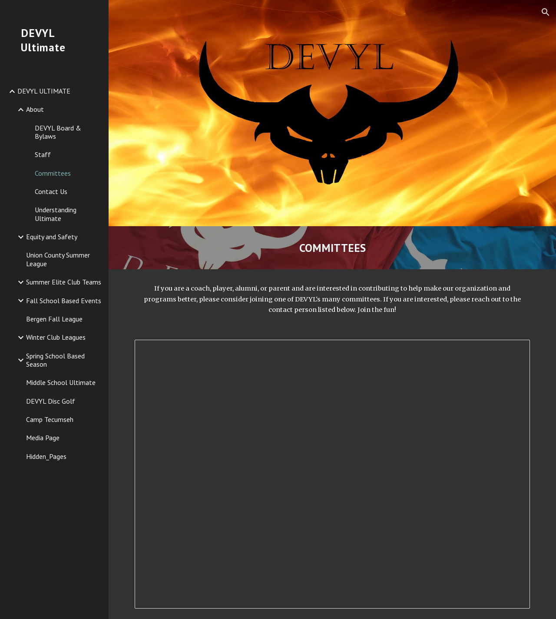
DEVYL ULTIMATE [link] (43, 91)
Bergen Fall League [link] (54, 319)
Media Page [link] (43, 437)
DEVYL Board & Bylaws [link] (58, 132)
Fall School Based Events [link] (63, 300)
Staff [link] (43, 154)
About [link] (35, 109)
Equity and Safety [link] (51, 236)
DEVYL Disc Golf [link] (50, 401)
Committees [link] (53, 173)
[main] (332, 248)
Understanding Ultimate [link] (55, 213)
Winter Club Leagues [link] (56, 337)
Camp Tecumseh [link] (49, 419)
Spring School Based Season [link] (55, 359)
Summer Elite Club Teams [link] (63, 282)
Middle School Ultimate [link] (61, 382)
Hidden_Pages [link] (46, 456)
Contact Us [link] (51, 191)
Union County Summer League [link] (58, 259)
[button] (545, 12)
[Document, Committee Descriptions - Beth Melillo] (332, 474)
